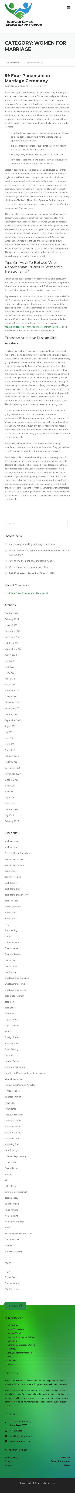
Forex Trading (11, 1049)
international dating (14, 1079)
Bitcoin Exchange (13, 906)
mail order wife (12, 1138)
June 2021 (10, 738)
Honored (9, 1055)
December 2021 (12, 702)
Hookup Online (12, 1061)
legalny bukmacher (14, 1114)
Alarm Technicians (15, 1329)
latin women (10, 1108)
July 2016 (9, 815)
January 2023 (11, 625)
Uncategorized (12, 1203)
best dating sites (12, 888)
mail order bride (12, 1126)
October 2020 (11, 779)
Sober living (10, 1186)
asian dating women (14, 865)
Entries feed (10, 1277)
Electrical (11, 1348)
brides (8, 936)
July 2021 (9, 732)
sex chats (9, 1174)
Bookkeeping (11, 930)
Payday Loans (11, 1168)
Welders (11, 1364)
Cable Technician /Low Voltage (21, 1337)
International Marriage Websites (20, 1084)
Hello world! (42, 593)
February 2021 (12, 755)
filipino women (12, 1025)
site (6, 1180)
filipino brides (11, 1019)
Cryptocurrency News (15, 983)
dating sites (10, 1007)
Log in (7, 1271)
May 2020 (9, 791)
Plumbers (11, 1360)
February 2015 (12, 821)
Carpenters (12, 1341)
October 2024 (11, 613)
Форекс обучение (13, 1251)
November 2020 (13, 773)
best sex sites (11, 900)
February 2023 (12, 619)
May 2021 (9, 744)
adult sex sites (11, 847)
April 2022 (10, 678)
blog (7, 924)
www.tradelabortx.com (20, 1441)
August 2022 (11, 654)
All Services (12, 1325)
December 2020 (12, 767)
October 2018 (11, 809)
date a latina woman (14, 995)
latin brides (10, 1102)
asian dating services (14, 859)
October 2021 (11, 714)
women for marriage (14, 1221)
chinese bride (11, 966)
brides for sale (12, 942)
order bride (10, 1162)
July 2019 (9, 797)
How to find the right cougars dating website (32, 560)
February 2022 (12, 690)
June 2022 (10, 666)
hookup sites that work (15, 1067)
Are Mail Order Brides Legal (18, 853)
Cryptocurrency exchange (17, 977)
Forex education (12, 1043)
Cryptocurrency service (16, 989)
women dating (11, 1215)
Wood (7, 1227)
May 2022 (9, 672)
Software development (16, 1191)
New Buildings (11, 1150)
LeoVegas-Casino (13, 1120)
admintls (24, 86)
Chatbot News (11, 948)
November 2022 (13, 637)
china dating (10, 960)
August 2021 (11, 726)
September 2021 (13, 720)
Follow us (12, 1305)
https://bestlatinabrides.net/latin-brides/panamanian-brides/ (33, 326)
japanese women (13, 1096)
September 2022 (13, 648)
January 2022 (11, 696)
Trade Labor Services (45, 1483)
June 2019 (10, 803)
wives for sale (11, 1209)
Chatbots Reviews (13, 954)
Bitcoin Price (10, 918)
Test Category (11, 1197)
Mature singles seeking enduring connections (32, 544)
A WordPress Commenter (21, 593)
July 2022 (9, 660)
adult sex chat (11, 841)
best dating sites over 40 (17, 894)
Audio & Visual (14, 1333)
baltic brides (11, 870)
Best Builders (11, 882)
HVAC (9, 1356)
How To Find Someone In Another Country (25, 1073)
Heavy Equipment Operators (19, 1352)
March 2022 (10, 684)
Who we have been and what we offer (28, 567)
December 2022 (12, 631)
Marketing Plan (12, 1144)
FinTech (8, 1031)
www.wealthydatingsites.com (18, 1233)
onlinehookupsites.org (15, 1156)
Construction (10, 972)
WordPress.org (12, 1289)
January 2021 (11, 761)
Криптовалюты (12, 1239)
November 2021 (13, 708)
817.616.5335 (16, 1430)
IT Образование (12, 1090)
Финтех (8, 1245)
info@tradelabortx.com (21, 1436)
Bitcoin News (11, 912)
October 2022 (11, 643)
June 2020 (10, 785)
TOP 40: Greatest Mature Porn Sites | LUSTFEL (32, 573)
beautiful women (13, 876)
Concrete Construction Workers (21, 1345)
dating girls (10, 1001)
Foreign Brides (12, 1037)
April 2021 (10, 750)
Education (9, 1013)
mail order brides (13, 1132)
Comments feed (12, 1283)
